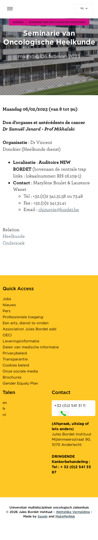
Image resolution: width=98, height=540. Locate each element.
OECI (7, 335)
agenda (18, 22)
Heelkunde (14, 236)
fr (4, 409)
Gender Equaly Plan (20, 383)
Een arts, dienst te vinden (26, 323)
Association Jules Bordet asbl (29, 329)
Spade (43, 516)
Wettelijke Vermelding (73, 512)
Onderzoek (14, 243)
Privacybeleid (15, 353)
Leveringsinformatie (21, 341)
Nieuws (9, 305)
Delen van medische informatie (31, 347)
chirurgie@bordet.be (58, 209)
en (5, 403)
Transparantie (15, 359)
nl (84, 8)
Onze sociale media (20, 371)
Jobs (7, 299)
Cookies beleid (16, 365)
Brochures (12, 377)
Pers (6, 311)
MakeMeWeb (65, 516)
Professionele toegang (23, 317)
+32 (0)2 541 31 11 (69, 409)
